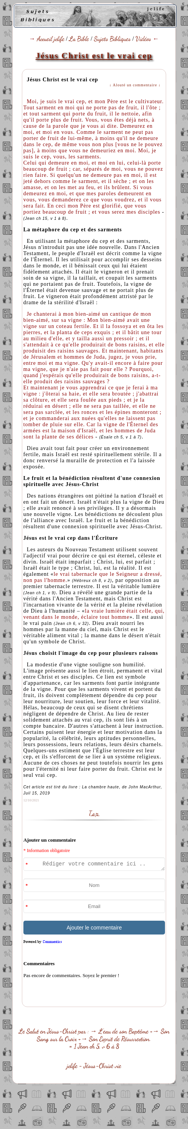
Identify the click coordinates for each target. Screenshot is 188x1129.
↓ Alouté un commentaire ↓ (135, 85)
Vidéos (143, 38)
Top (94, 813)
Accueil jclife (50, 38)
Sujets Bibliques (112, 38)
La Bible (79, 38)
